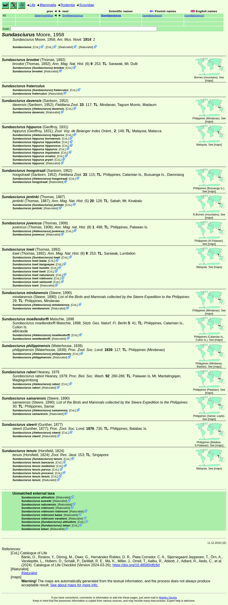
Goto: (79, 28)
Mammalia (48, 5)
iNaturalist (65, 47)
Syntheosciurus (72, 15)
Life (32, 5)
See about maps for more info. (74, 585)
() (152, 15)
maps (209, 80)
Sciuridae (86, 5)
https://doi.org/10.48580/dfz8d (136, 565)
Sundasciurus (111, 15)
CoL (36, 47)
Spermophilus (44, 15)
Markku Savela (168, 597)
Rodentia (68, 5)
